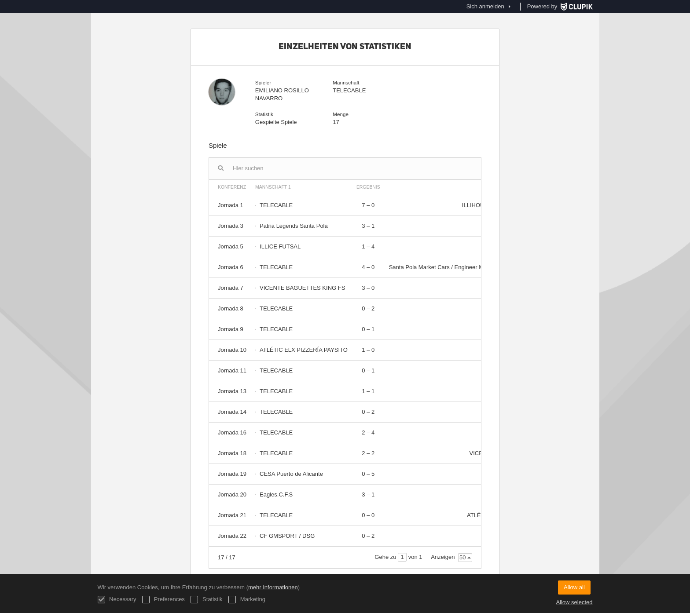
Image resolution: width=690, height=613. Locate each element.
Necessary (117, 599)
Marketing (246, 599)
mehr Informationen (273, 587)
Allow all (574, 587)
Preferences (163, 599)
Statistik (206, 599)
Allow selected (574, 602)
